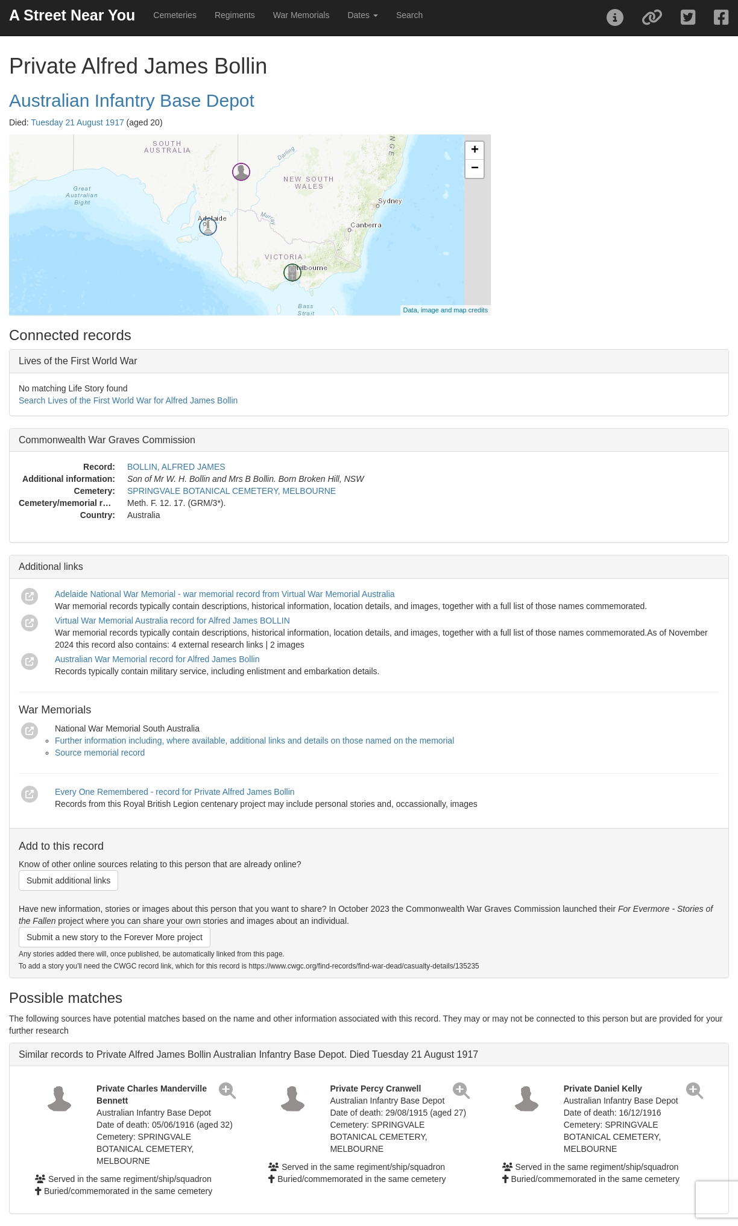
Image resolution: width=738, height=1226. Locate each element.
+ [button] (475, 151)
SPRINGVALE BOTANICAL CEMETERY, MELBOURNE (231, 491)
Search (409, 15)
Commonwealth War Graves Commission (107, 440)
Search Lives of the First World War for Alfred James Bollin (128, 400)
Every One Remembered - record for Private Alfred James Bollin (175, 792)
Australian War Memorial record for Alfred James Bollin (157, 659)
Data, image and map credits (445, 310)
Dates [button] (362, 15)
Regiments (235, 15)
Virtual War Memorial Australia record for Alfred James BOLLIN (172, 620)
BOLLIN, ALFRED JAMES (176, 467)
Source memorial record (100, 752)
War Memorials (301, 15)
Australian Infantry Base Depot (131, 100)
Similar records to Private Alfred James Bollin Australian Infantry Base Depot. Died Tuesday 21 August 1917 (248, 1054)
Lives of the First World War (78, 361)
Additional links (51, 566)
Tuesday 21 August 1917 (77, 122)
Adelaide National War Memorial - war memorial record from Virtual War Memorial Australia (225, 594)
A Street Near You (72, 15)
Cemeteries (175, 15)
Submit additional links (68, 880)
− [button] (475, 169)
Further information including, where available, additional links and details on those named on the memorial (254, 740)
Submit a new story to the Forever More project (115, 937)
